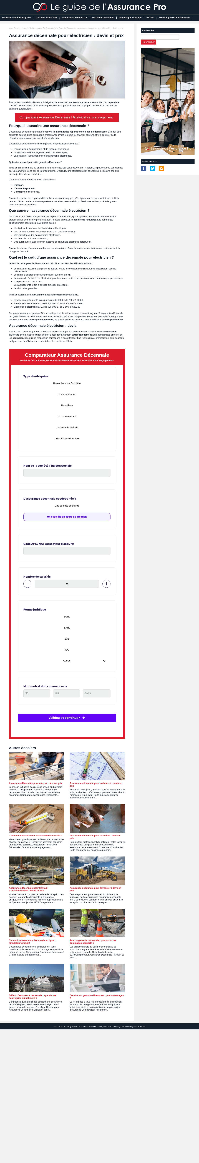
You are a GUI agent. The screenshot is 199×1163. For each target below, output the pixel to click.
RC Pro (150, 17)
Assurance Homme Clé (74, 17)
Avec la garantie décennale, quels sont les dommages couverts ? (93, 941)
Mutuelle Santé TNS (46, 17)
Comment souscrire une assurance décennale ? (35, 835)
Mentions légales (129, 1027)
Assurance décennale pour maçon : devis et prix (35, 783)
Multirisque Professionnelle (174, 17)
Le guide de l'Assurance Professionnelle (39, 28)
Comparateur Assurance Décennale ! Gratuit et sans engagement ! (66, 117)
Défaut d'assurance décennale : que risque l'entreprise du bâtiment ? (32, 996)
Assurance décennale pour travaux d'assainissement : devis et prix (28, 889)
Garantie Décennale (103, 17)
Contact (141, 1027)
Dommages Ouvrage (130, 17)
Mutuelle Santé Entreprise (16, 17)
